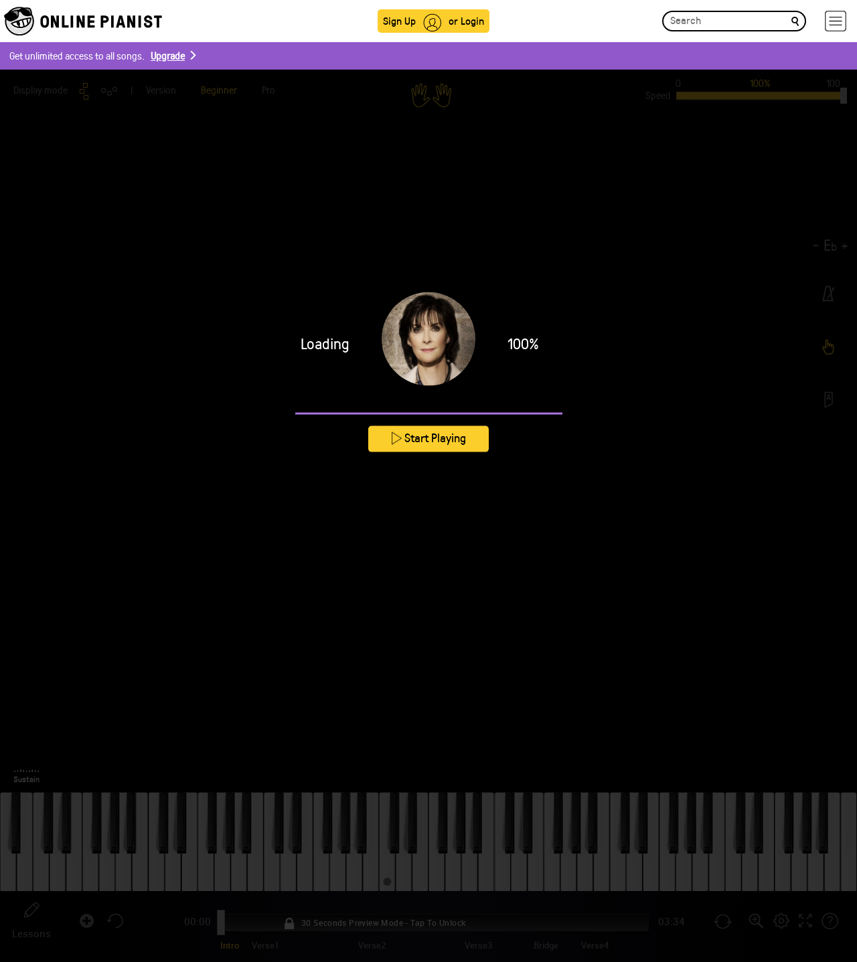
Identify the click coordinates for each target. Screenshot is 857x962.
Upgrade (168, 55)
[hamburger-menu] (835, 21)
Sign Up (399, 20)
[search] (795, 20)
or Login (466, 20)
